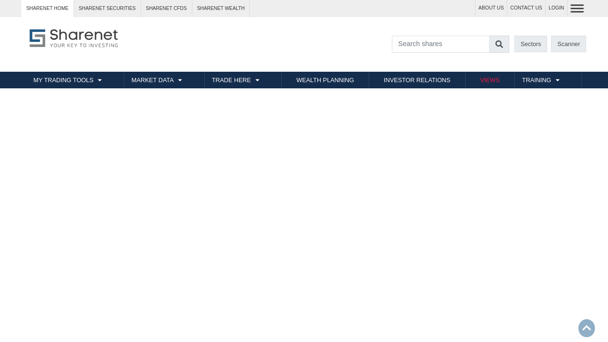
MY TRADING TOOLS (63, 80)
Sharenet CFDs (166, 8)
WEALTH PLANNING (325, 80)
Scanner (569, 44)
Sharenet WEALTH (221, 8)
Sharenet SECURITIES (107, 8)
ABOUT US (491, 7)
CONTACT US (526, 7)
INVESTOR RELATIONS (417, 80)
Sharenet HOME (47, 8)
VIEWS (490, 80)
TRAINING (536, 80)
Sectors (531, 44)
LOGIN (556, 7)
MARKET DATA (153, 80)
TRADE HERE (231, 80)
